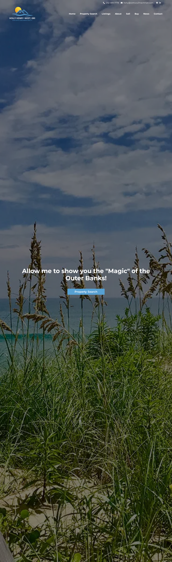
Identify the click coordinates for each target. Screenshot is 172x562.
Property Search (88, 13)
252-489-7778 (112, 3)
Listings (106, 13)
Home (72, 13)
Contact (158, 13)
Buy (137, 13)
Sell (128, 13)
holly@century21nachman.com (138, 3)
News (146, 13)
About (118, 13)
